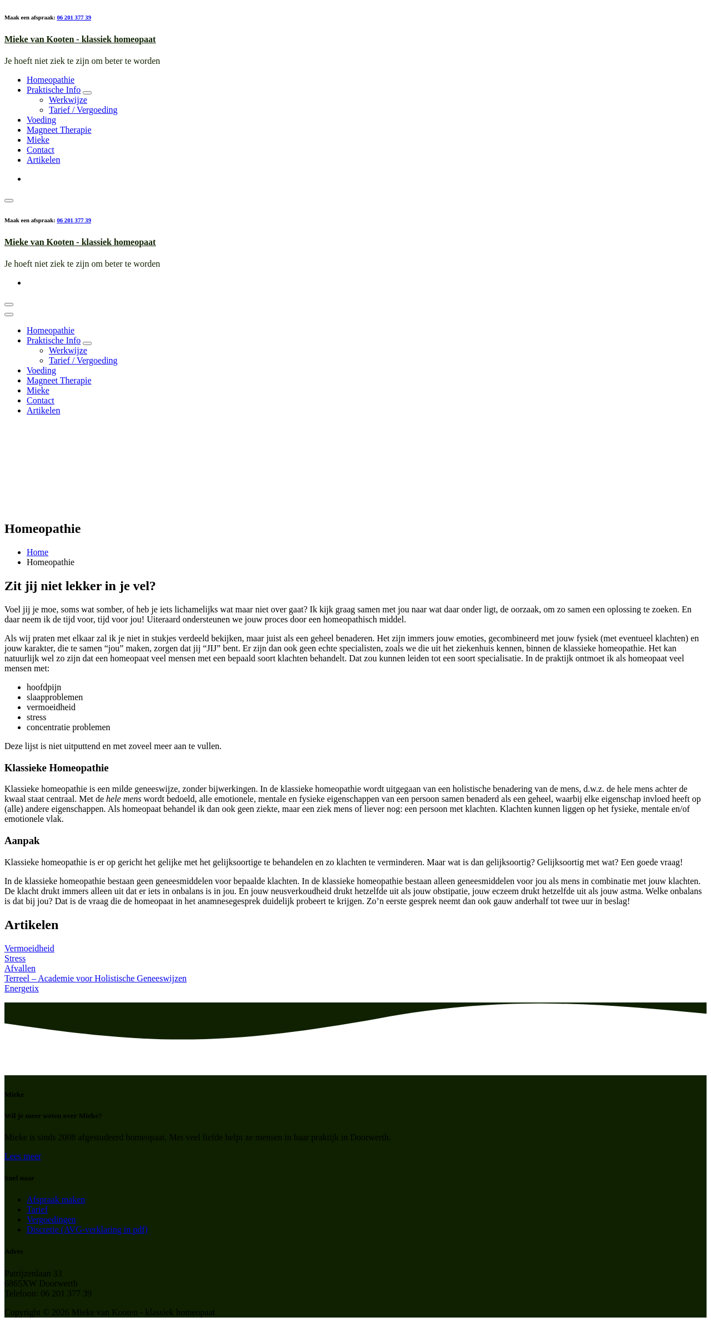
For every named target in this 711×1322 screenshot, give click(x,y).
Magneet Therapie (59, 129)
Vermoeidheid (29, 948)
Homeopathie (50, 79)
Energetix (21, 988)
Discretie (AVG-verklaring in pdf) (87, 1229)
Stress (15, 958)
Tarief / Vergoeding (83, 109)
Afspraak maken (56, 1199)
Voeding (41, 119)
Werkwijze (68, 99)
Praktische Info (54, 89)
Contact (40, 149)
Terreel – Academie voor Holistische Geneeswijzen (95, 978)
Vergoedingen (51, 1219)
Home (37, 552)
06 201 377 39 (74, 17)
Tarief (37, 1209)
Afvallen (20, 968)
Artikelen (43, 159)
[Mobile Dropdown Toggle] (87, 92)
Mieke (38, 139)
